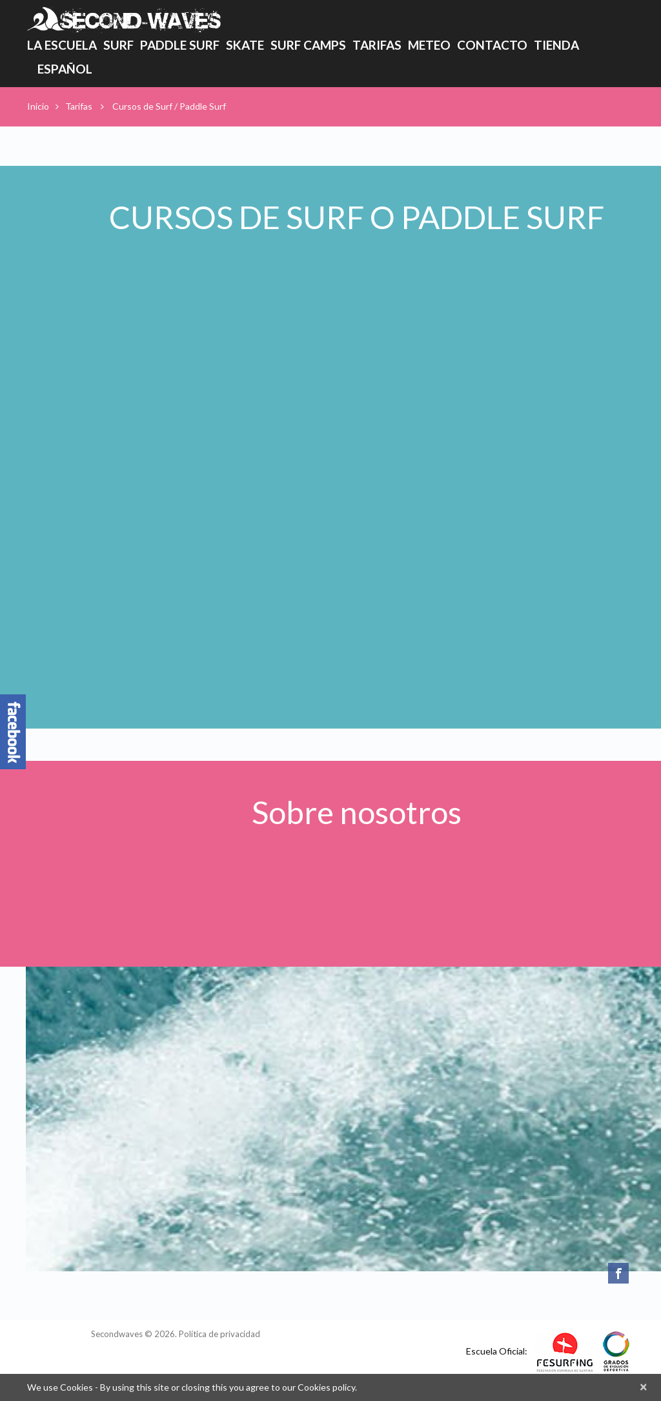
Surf (118, 44)
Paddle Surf (179, 44)
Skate (245, 44)
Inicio (38, 106)
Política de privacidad (219, 1334)
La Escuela (62, 47)
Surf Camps (308, 44)
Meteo (429, 44)
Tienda (556, 44)
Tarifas (377, 47)
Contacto (492, 44)
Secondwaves (117, 1334)
